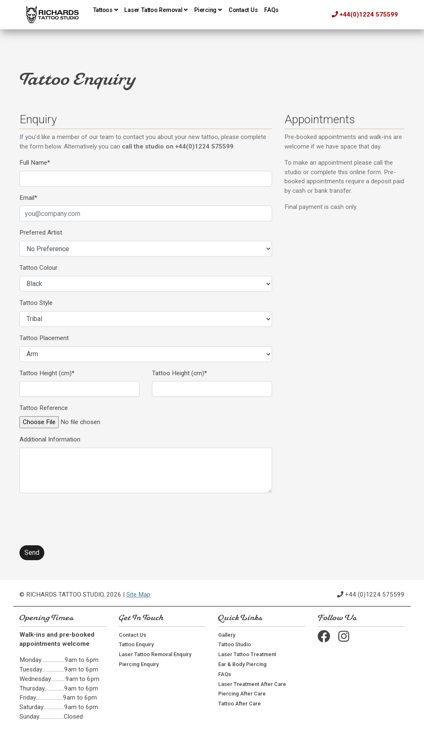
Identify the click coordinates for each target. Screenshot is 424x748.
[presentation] (82, 516)
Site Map (138, 594)
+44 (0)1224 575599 (375, 594)
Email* (28, 197)
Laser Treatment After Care (252, 684)
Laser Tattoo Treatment (247, 654)
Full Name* (34, 162)
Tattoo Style (36, 303)
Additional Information (49, 439)
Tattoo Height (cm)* (47, 373)
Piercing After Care (242, 693)
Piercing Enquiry (139, 664)
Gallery (226, 635)
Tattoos (105, 10)
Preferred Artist (40, 232)
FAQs (271, 10)
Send (31, 552)
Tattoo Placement (44, 338)
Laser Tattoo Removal (156, 10)
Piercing (208, 10)
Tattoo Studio (234, 644)
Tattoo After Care (239, 703)
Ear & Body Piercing (242, 664)
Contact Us (243, 10)
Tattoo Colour (38, 267)
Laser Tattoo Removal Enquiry (155, 654)
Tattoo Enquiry (136, 644)
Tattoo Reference (43, 408)
